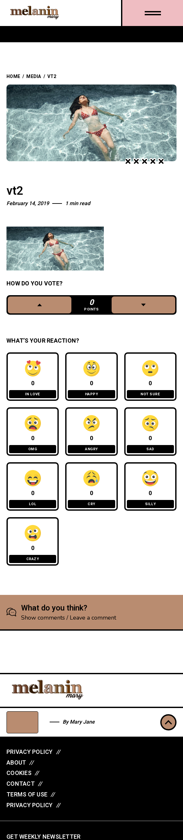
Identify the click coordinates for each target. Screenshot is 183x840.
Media (33, 76)
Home (13, 76)
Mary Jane (82, 722)
